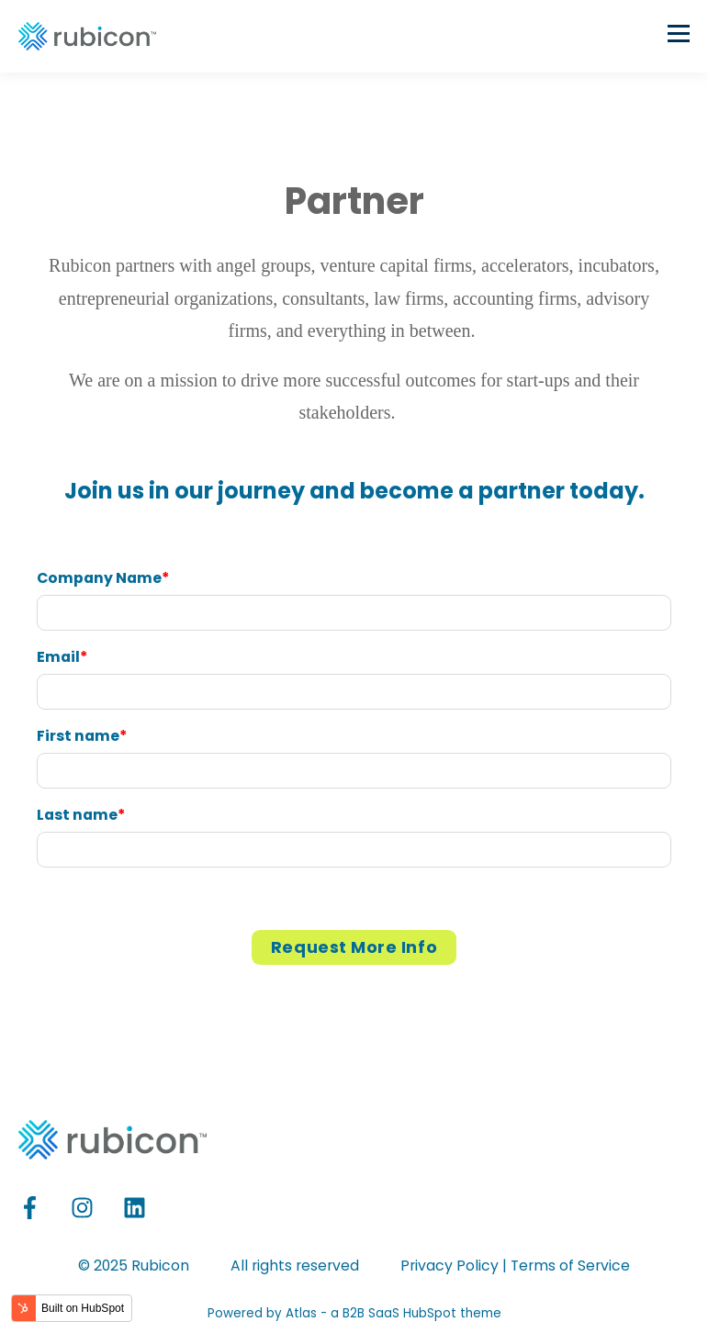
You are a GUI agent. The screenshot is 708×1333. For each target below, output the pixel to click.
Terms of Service (570, 1265)
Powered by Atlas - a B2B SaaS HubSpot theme (354, 1313)
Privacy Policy (449, 1265)
